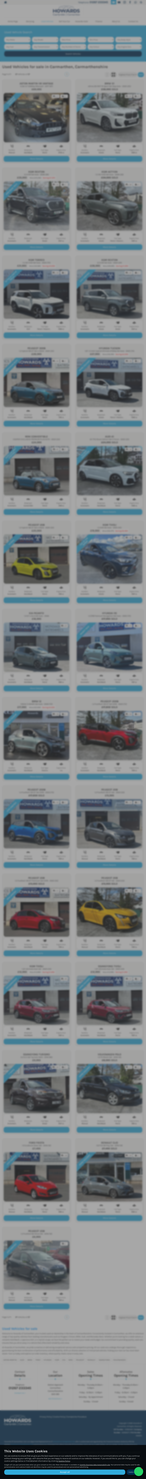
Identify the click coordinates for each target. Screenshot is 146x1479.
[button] (138, 1471)
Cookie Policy (64, 1461)
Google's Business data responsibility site (95, 1465)
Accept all (65, 1472)
